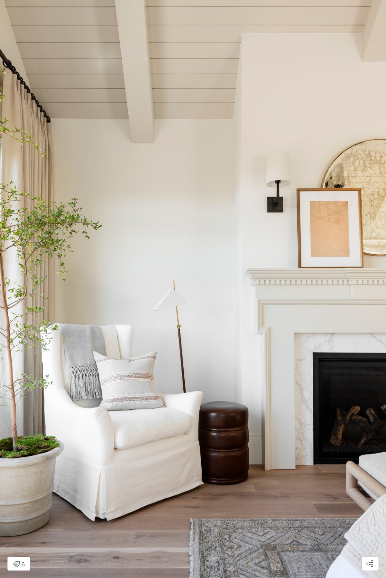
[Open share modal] (370, 564)
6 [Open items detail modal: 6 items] (19, 564)
